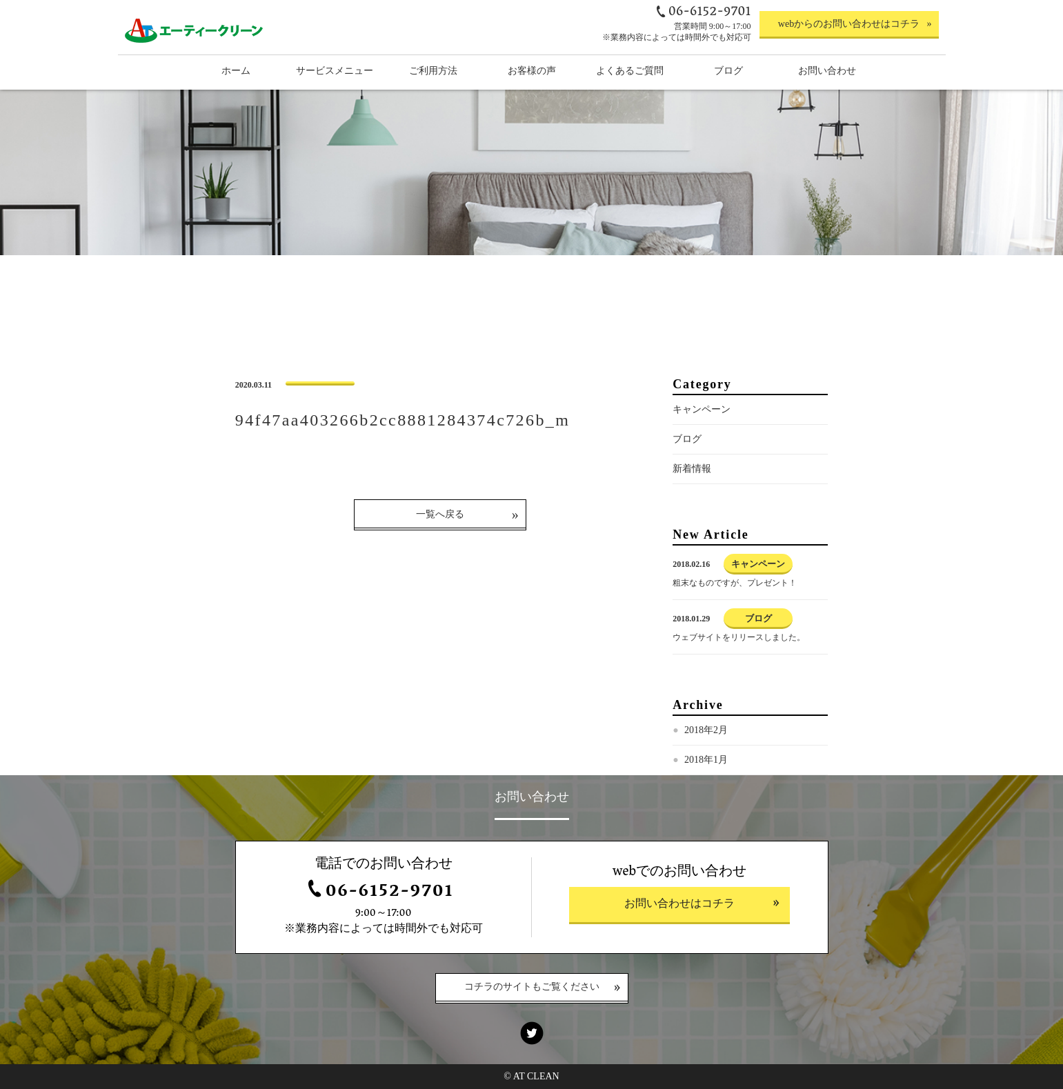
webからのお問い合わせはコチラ (849, 24)
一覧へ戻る (440, 514)
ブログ (687, 439)
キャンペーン (702, 409)
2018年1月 (706, 760)
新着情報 (692, 468)
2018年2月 (706, 730)
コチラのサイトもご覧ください (531, 988)
